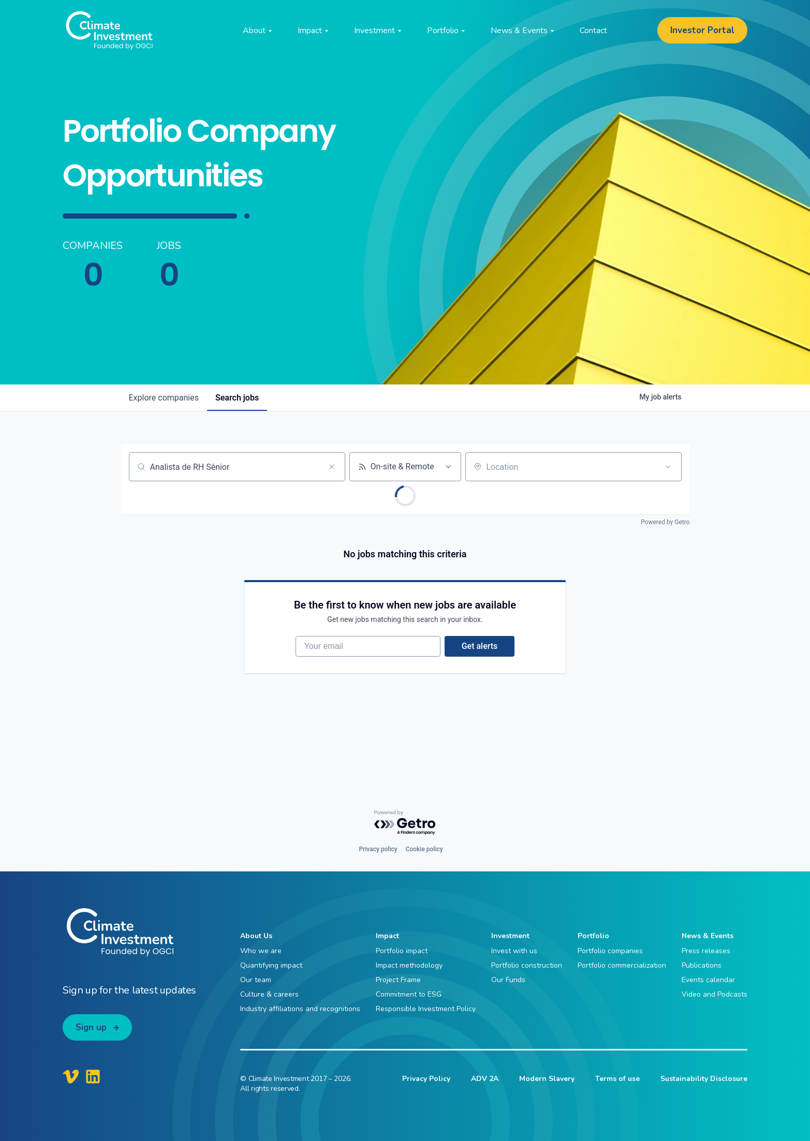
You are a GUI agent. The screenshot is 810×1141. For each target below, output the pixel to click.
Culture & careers (269, 994)
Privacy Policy (426, 1079)
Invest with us (514, 951)
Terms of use (617, 1079)
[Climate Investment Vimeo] (71, 1076)
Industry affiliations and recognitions (300, 1009)
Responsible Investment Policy (426, 1009)
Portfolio (593, 936)
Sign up (91, 1027)
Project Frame (398, 980)
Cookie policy (424, 849)
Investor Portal (702, 30)
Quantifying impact (271, 965)
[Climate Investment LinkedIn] (93, 1076)
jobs (237, 398)
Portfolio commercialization (622, 965)
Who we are (261, 951)
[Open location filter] (668, 466)
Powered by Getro (665, 522)
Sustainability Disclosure (703, 1079)
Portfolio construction (526, 965)
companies (164, 398)
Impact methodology (409, 965)
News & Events (707, 936)
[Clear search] (331, 466)
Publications (701, 965)
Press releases (706, 951)
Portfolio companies (610, 951)
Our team (255, 980)
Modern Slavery (547, 1079)
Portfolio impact (402, 951)
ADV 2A (484, 1079)
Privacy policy (378, 849)
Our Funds (508, 980)
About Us (256, 936)
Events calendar (708, 980)
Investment (510, 936)
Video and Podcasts (714, 994)
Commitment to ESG (408, 994)
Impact (387, 936)
